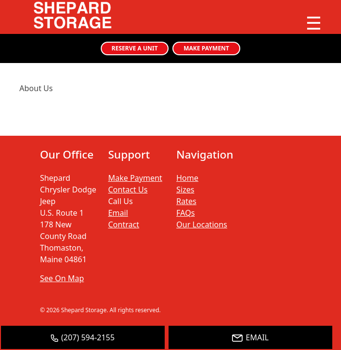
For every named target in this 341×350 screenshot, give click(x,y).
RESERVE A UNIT (134, 48)
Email (118, 212)
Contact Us (127, 189)
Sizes (185, 189)
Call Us (120, 201)
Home (187, 178)
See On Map (62, 278)
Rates (186, 201)
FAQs (185, 212)
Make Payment (135, 178)
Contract (123, 224)
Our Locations (201, 224)
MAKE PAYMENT (206, 48)
